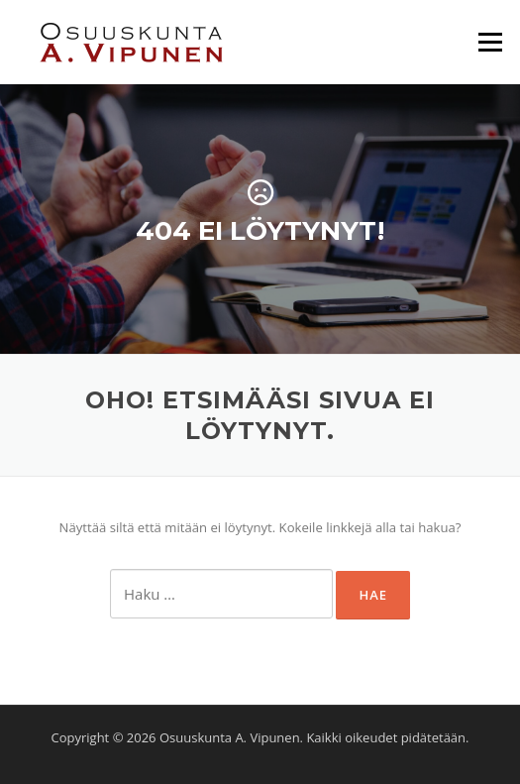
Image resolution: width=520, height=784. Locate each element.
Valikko (489, 42)
